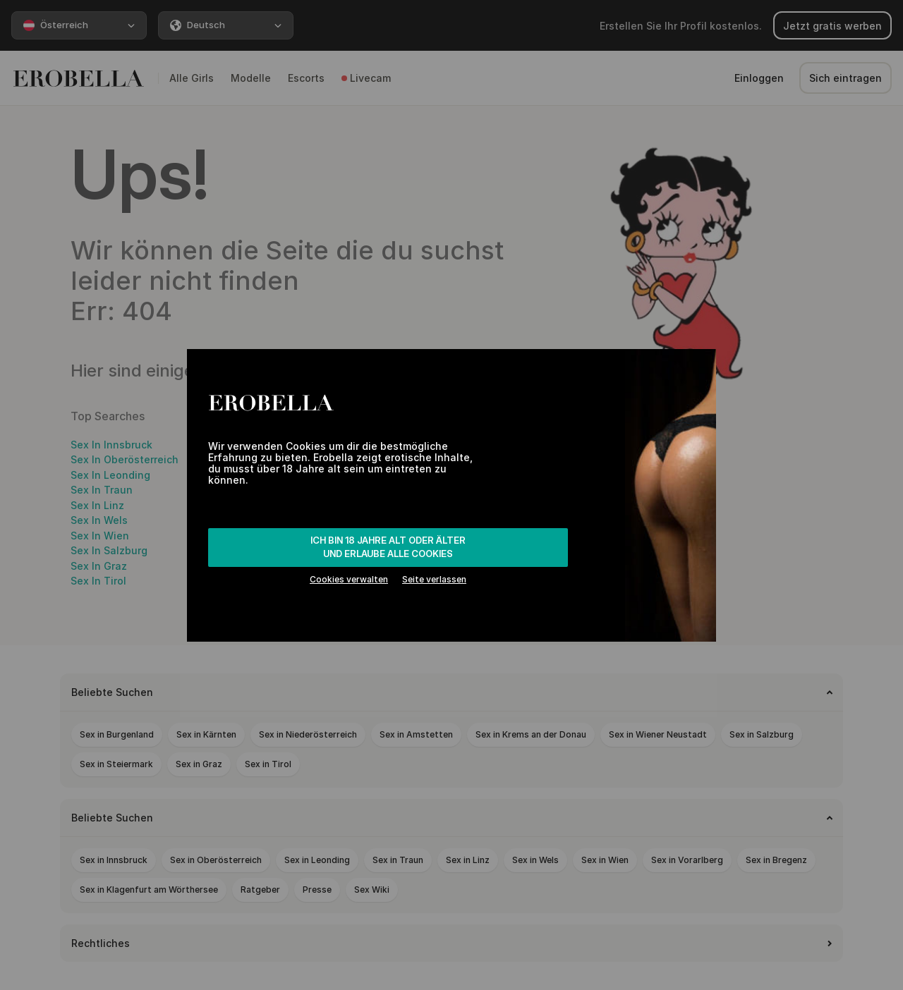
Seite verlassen (434, 579)
